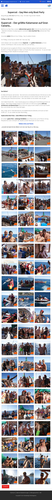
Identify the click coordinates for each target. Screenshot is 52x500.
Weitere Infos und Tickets (26, 124)
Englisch (43, 1)
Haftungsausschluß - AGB (35, 492)
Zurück (5, 486)
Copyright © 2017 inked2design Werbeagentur (26, 495)
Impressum (12, 492)
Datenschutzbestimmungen (22, 492)
